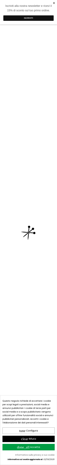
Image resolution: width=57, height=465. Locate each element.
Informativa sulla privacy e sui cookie (35, 454)
